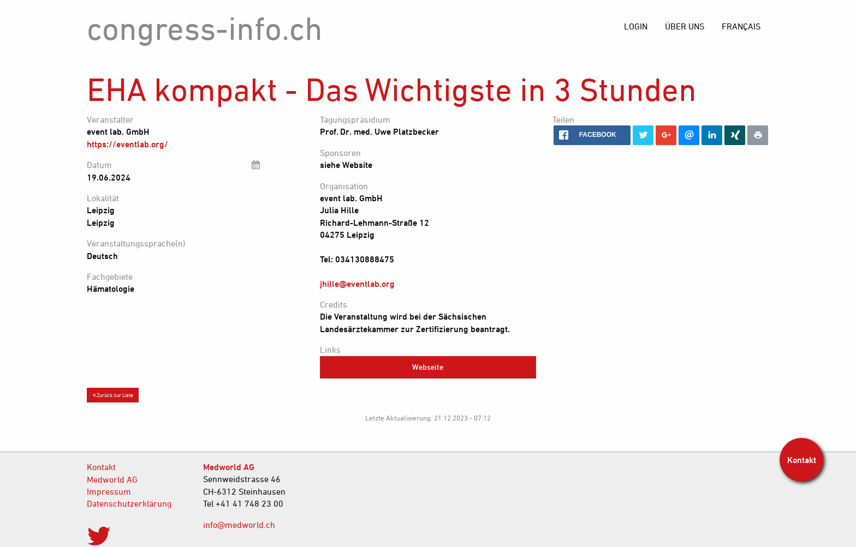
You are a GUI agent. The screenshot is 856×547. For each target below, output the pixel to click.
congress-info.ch (205, 28)
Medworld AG (112, 479)
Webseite (427, 366)
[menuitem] (741, 26)
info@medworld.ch (239, 525)
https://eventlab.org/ (127, 144)
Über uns (684, 26)
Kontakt (101, 467)
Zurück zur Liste (113, 395)
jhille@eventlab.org (357, 283)
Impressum (109, 491)
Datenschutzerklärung (129, 503)
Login (635, 26)
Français (741, 26)
